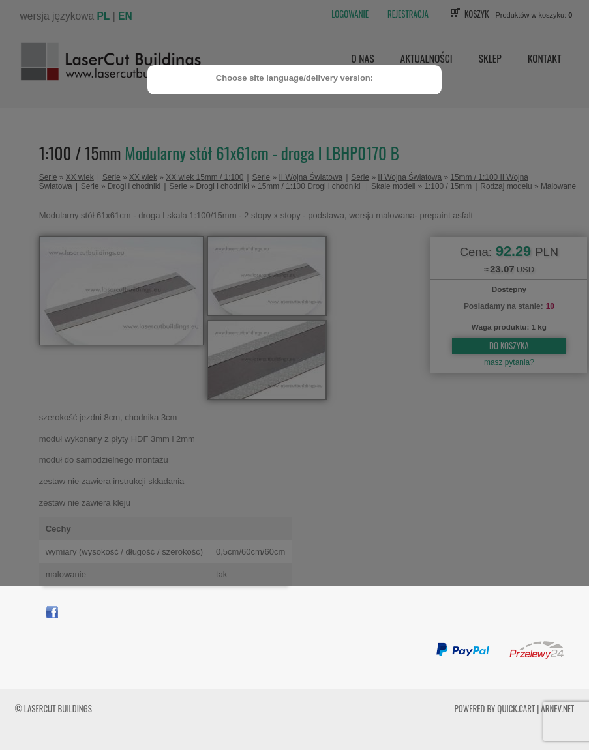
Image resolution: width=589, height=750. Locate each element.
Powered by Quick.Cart (495, 708)
